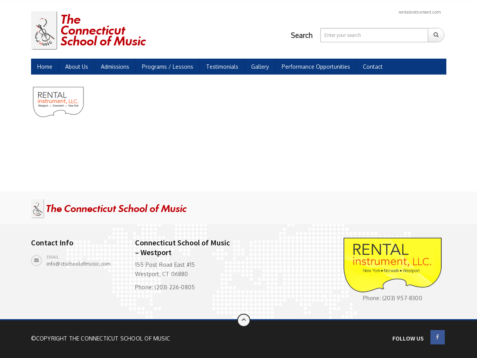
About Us (76, 66)
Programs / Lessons (167, 66)
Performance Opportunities (316, 66)
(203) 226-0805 (174, 287)
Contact (373, 66)
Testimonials (222, 66)
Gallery (260, 66)
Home (44, 66)
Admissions (115, 66)
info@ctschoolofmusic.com (79, 264)
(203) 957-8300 (402, 298)
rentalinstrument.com (420, 12)
